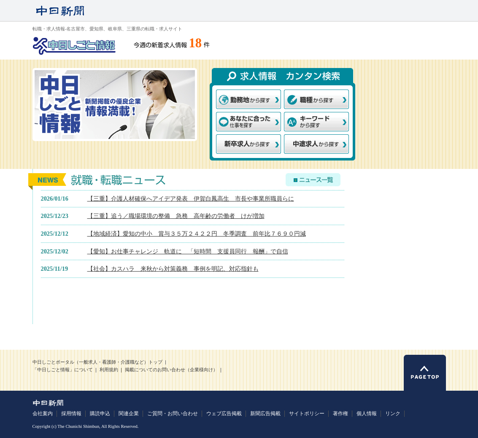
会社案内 (42, 413)
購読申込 (100, 413)
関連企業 (129, 413)
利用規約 (109, 369)
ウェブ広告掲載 (224, 413)
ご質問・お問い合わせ (172, 413)
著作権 (340, 413)
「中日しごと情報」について (62, 369)
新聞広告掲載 (265, 413)
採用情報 (71, 413)
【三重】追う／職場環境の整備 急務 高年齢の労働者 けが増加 (176, 215)
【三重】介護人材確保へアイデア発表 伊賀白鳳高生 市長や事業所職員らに (190, 198)
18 (195, 43)
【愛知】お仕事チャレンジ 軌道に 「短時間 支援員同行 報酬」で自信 (187, 251)
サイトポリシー (306, 413)
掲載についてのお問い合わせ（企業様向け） (171, 369)
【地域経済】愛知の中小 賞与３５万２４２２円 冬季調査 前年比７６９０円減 (196, 233)
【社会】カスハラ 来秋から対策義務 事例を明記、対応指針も (173, 268)
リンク (392, 413)
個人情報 (366, 413)
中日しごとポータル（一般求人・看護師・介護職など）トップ (97, 362)
